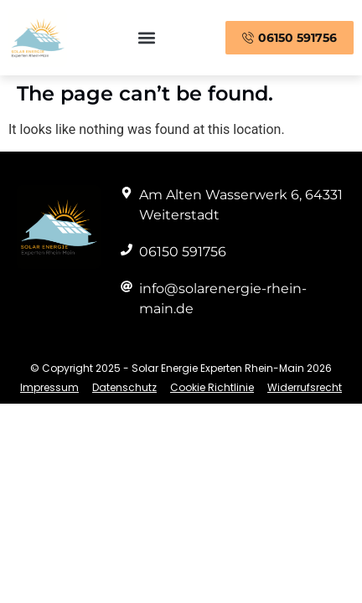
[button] (146, 38)
